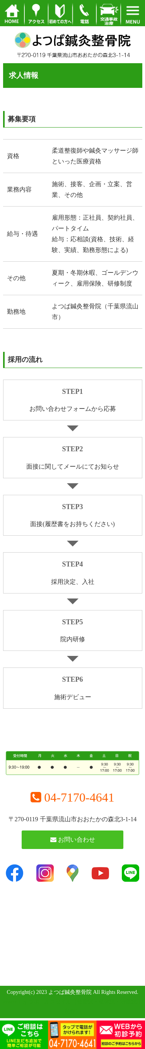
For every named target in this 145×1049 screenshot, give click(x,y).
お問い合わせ (72, 839)
